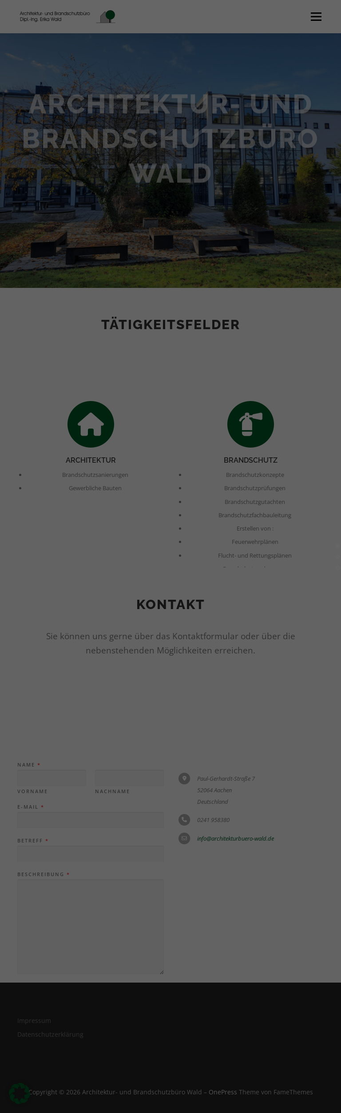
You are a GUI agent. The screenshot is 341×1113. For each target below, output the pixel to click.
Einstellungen (45, 1024)
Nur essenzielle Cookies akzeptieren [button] (298, 994)
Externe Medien (213, 1061)
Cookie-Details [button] (296, 1092)
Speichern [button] (298, 950)
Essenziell (27, 1061)
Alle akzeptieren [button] (298, 916)
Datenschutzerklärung (104, 1015)
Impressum (298, 1105)
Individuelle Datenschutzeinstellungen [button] (298, 1055)
